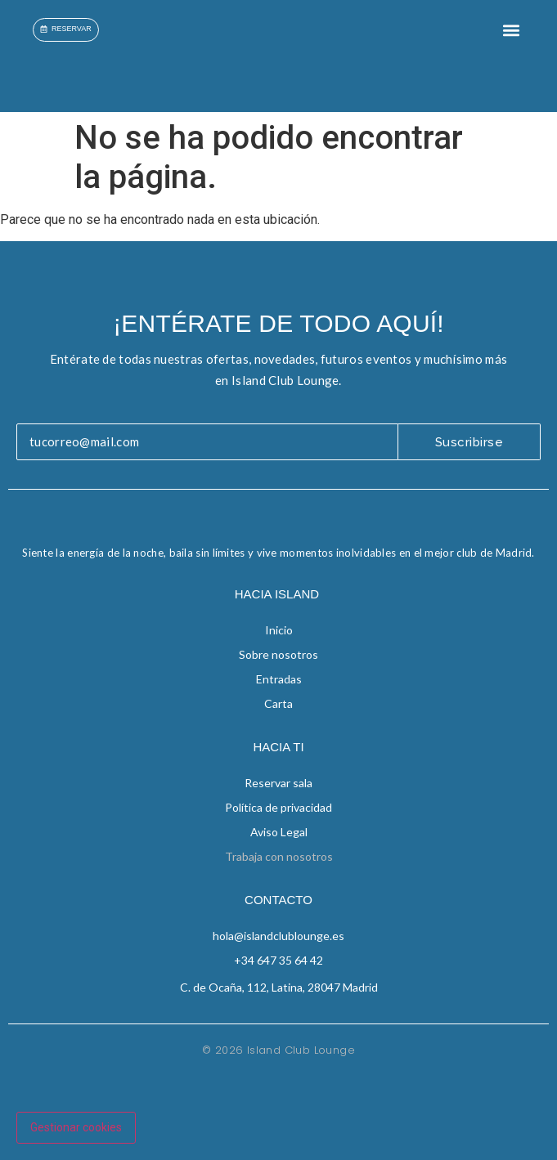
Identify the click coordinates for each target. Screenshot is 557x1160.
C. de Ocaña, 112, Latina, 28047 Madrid (279, 987)
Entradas (279, 679)
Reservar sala (278, 783)
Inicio (279, 630)
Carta (278, 703)
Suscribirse (469, 442)
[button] (510, 29)
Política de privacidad (278, 807)
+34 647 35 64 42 (278, 960)
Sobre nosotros (278, 654)
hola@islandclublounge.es (278, 936)
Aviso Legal (279, 832)
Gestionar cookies (76, 1127)
